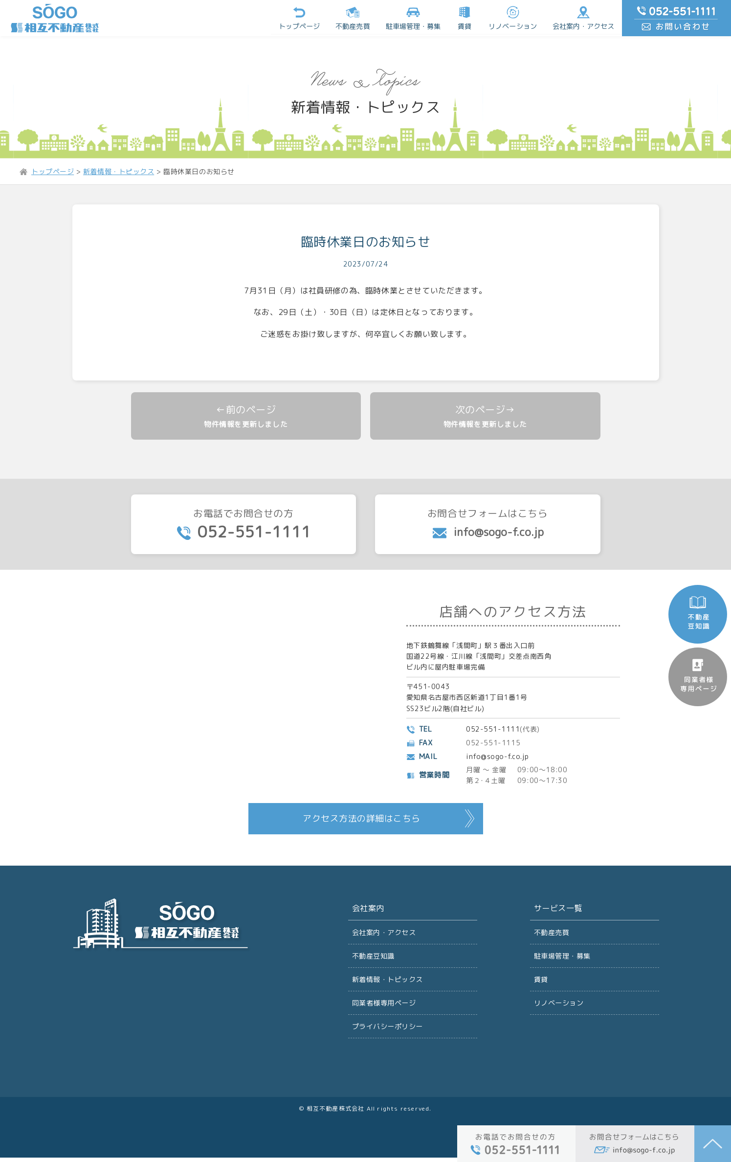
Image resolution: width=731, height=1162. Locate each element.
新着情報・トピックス (387, 982)
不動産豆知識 (373, 958)
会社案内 (368, 910)
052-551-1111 (493, 731)
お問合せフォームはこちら (488, 525)
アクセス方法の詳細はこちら (362, 820)
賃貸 (466, 16)
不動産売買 (355, 16)
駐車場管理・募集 (562, 958)
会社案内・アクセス (585, 16)
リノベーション (514, 16)
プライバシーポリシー (387, 1030)
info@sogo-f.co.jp (498, 758)
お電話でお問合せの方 (244, 526)
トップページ (301, 16)
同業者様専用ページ (384, 1006)
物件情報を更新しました (246, 425)
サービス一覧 (558, 910)
